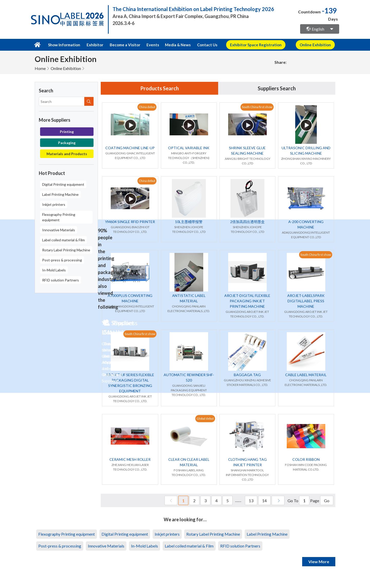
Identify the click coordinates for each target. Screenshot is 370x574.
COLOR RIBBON (306, 459)
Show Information (64, 44)
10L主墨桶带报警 (188, 221)
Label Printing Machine (60, 194)
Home (40, 68)
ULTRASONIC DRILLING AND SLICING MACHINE (306, 150)
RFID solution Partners (60, 280)
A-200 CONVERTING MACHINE (305, 224)
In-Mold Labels (54, 270)
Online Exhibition (66, 68)
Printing (67, 131)
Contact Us (207, 44)
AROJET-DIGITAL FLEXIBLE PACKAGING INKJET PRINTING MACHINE (247, 300)
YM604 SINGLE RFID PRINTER (130, 221)
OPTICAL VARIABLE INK (188, 148)
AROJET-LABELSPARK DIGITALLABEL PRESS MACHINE (306, 300)
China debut (147, 107)
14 (264, 500)
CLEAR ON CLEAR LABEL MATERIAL (188, 462)
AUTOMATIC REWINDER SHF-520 (189, 377)
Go (326, 500)
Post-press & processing (62, 260)
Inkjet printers (53, 204)
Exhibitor (95, 44)
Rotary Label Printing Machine (66, 250)
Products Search (159, 88)
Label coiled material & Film (63, 240)
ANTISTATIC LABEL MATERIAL (189, 298)
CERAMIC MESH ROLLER (130, 459)
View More (318, 561)
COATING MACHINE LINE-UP (130, 148)
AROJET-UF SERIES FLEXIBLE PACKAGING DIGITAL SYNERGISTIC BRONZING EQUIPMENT (130, 383)
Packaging (67, 142)
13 (251, 500)
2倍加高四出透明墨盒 (247, 221)
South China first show (257, 107)
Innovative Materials (58, 230)
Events (152, 44)
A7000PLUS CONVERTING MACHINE (130, 298)
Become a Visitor (125, 44)
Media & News (178, 44)
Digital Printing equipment (63, 184)
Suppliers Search (277, 88)
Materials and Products (67, 154)
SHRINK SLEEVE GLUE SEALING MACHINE (247, 150)
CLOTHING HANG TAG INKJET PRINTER (247, 462)
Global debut (205, 418)
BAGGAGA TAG (247, 375)
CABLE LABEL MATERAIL (306, 375)
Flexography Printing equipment (58, 217)
